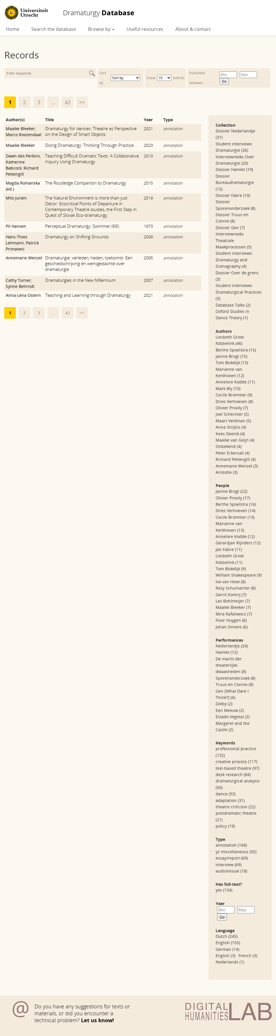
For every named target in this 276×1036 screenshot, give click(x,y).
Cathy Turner (18, 280)
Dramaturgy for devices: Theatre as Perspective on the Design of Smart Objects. (91, 131)
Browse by (101, 29)
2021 (148, 128)
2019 (148, 198)
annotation (173, 128)
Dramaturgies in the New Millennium (80, 280)
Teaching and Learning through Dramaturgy (88, 295)
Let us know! (97, 1020)
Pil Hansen (16, 226)
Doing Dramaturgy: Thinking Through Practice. (90, 145)
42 (67, 102)
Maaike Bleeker (20, 128)
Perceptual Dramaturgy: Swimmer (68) (82, 226)
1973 (148, 226)
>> (82, 102)
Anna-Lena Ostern (23, 295)
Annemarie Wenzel (24, 258)
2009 (148, 236)
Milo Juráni (16, 198)
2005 (148, 258)
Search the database (53, 29)
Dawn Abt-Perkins (23, 156)
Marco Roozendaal (23, 134)
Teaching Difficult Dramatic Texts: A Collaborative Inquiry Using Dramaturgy (92, 158)
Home (12, 29)
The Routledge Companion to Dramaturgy (85, 183)
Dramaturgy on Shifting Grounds (77, 236)
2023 (148, 145)
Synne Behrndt (20, 286)
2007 (148, 280)
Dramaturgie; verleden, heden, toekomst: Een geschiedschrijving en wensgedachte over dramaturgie (89, 263)
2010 (148, 156)
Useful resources (144, 29)
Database (98, 12)
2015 (148, 183)
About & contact (193, 29)
